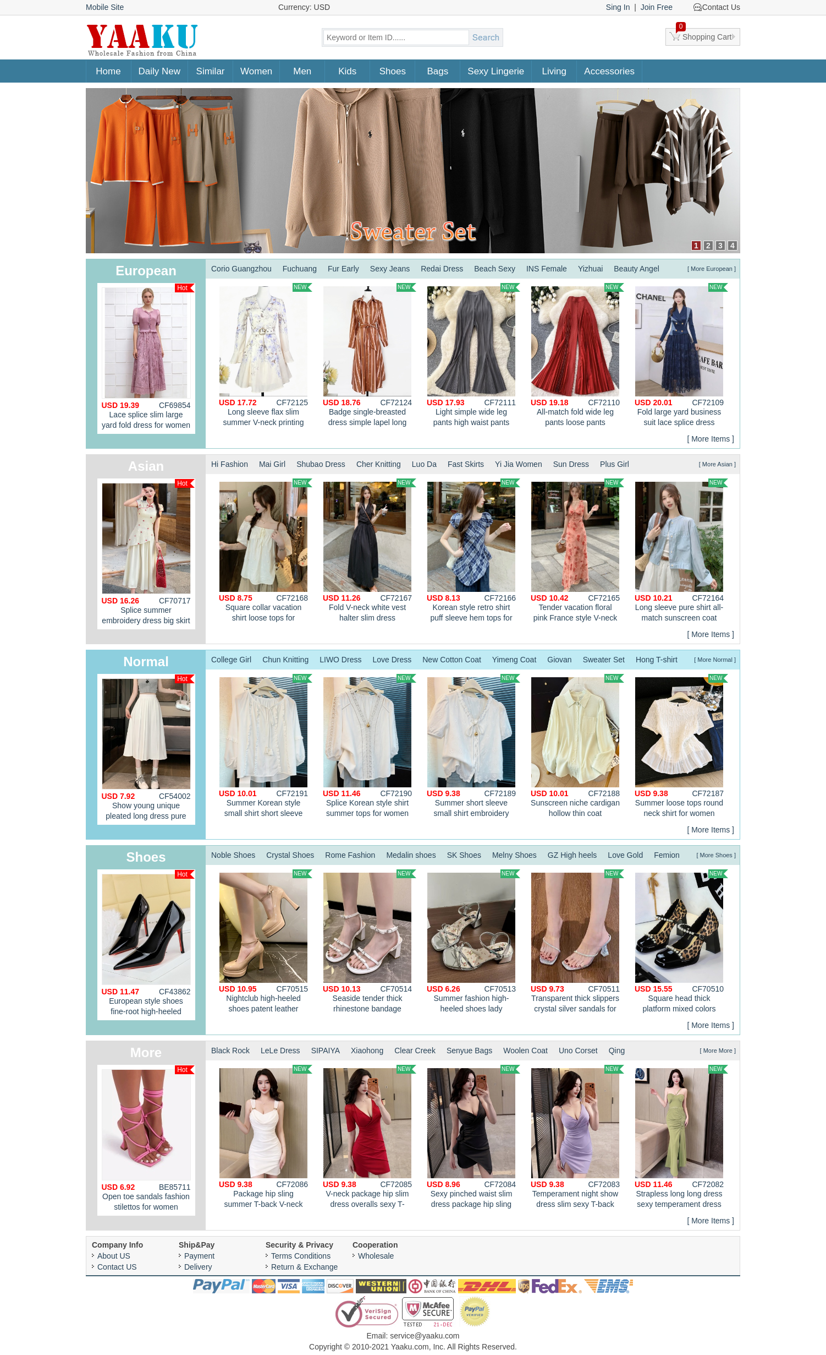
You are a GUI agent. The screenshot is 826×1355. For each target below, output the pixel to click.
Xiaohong (367, 1050)
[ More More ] (718, 1050)
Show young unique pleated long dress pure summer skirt (148, 749)
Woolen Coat (525, 1050)
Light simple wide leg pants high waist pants (473, 355)
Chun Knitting (285, 659)
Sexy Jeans (390, 268)
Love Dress (391, 659)
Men (302, 71)
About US (113, 1255)
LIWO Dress (340, 659)
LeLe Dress (280, 1050)
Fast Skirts (466, 464)
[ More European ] (711, 268)
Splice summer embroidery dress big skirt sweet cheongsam (148, 554)
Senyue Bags (469, 1050)
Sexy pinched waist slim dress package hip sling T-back (473, 1138)
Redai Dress (442, 268)
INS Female (546, 268)
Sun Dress (571, 464)
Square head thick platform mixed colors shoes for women (681, 942)
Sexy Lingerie (495, 71)
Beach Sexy (494, 268)
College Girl (231, 659)
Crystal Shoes (290, 855)
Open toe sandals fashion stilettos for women (148, 1138)
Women (256, 71)
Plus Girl (614, 464)
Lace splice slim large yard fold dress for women (148, 356)
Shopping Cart (704, 34)
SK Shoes (464, 855)
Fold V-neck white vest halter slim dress (369, 550)
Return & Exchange (304, 1267)
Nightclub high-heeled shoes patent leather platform (265, 942)
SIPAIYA (325, 1050)
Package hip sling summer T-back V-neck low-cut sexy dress (265, 1138)
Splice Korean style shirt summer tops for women (369, 746)
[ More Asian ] (717, 464)
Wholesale (376, 1255)
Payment (199, 1255)
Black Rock (230, 1050)
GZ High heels (572, 855)
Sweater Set (604, 659)
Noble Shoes (233, 855)
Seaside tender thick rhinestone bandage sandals (369, 942)
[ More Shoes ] (716, 855)
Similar (210, 71)
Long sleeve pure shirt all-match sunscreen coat (681, 550)
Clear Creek (415, 1050)
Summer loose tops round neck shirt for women (681, 746)
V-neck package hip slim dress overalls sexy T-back (369, 1138)
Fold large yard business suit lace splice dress (681, 355)
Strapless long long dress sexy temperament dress (681, 1137)
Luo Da (424, 464)
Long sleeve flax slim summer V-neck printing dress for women (265, 356)
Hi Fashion (229, 464)
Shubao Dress (320, 464)
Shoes (392, 71)
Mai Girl (272, 464)
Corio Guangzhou (241, 268)
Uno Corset (578, 1050)
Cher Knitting (378, 464)
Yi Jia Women (518, 464)
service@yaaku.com (424, 1335)
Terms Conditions (301, 1255)
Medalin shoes (411, 855)
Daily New (160, 71)
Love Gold (625, 855)
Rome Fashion (350, 855)
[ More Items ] (710, 438)
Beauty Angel (636, 268)
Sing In (618, 7)
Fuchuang (300, 268)
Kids (347, 71)
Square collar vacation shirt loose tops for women (265, 551)
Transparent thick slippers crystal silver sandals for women (577, 942)
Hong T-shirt (657, 659)
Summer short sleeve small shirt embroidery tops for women (473, 747)
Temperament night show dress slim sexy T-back (577, 1137)
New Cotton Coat (451, 659)
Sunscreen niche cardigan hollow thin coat (577, 746)
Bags (437, 71)
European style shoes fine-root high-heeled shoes (148, 945)
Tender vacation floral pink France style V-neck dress (577, 551)
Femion (667, 855)
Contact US (117, 1267)
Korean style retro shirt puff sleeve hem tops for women (473, 551)
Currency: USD (304, 7)
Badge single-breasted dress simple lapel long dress (369, 356)
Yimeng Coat (514, 659)
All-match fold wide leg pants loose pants (577, 355)
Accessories (609, 71)
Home (108, 71)
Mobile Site (105, 7)
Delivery (198, 1267)
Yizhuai (590, 268)
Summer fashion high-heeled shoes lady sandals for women (473, 942)
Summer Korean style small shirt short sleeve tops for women (265, 747)
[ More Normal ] (715, 659)
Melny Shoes (514, 855)
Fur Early (343, 268)
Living (554, 71)
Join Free (657, 7)
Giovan (559, 659)
